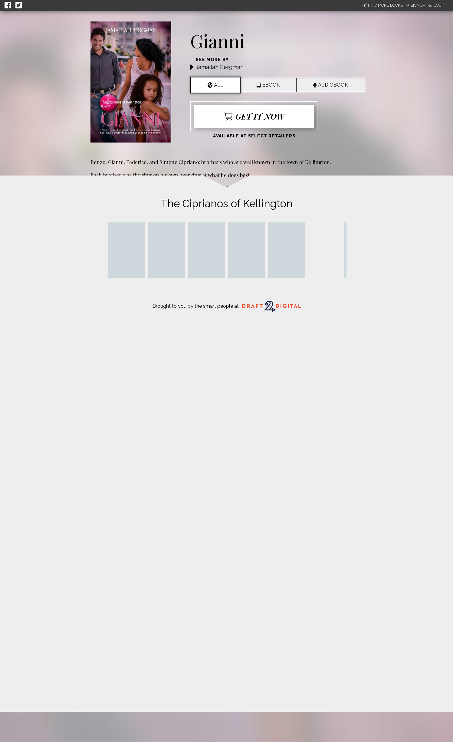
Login (436, 5)
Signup (415, 5)
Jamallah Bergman (220, 67)
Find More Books (383, 5)
